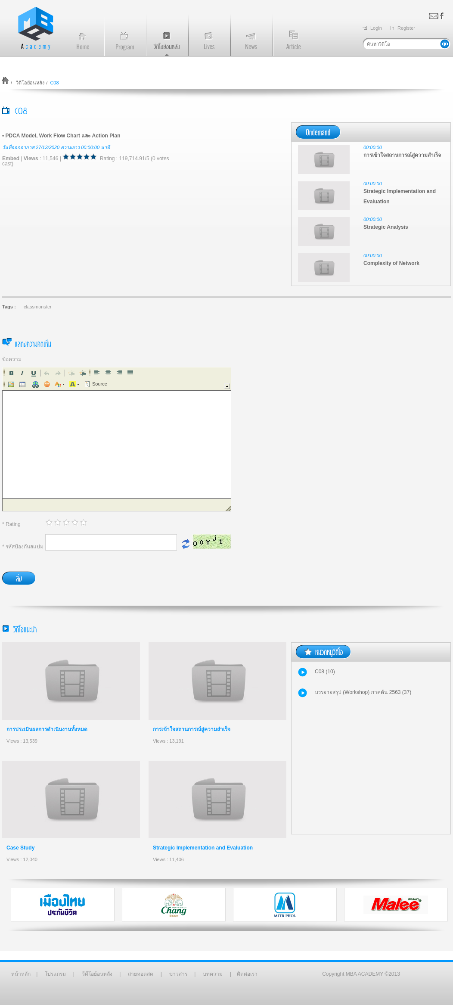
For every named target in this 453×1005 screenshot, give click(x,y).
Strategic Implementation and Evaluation (203, 848)
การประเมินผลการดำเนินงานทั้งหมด (46, 729)
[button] (11, 373)
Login (376, 28)
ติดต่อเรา (247, 974)
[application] (116, 439)
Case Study (20, 848)
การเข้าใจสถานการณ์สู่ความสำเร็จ (191, 729)
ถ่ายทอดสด (140, 974)
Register (406, 28)
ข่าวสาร (178, 974)
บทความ (213, 974)
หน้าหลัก (21, 974)
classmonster (38, 306)
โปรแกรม (55, 974)
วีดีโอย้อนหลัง (29, 82)
